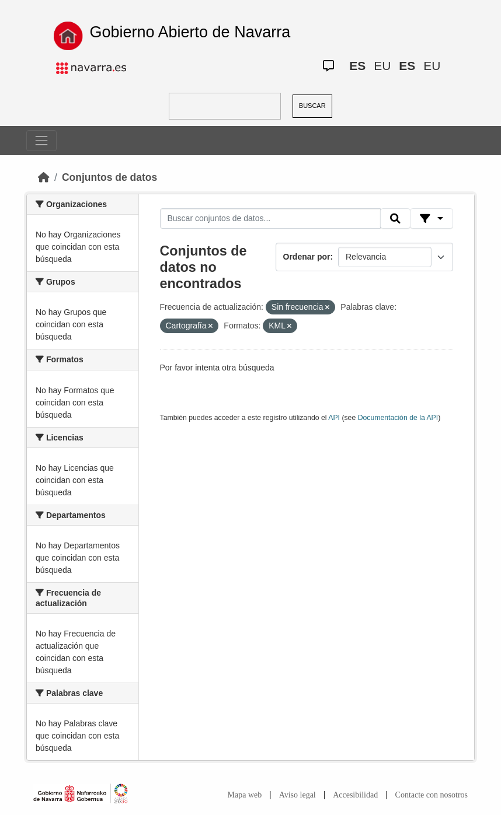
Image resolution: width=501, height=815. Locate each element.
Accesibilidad (355, 794)
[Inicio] (44, 177)
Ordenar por (306, 256)
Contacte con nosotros (431, 794)
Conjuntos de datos (109, 177)
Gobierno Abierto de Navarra (189, 32)
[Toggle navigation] (41, 140)
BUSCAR (312, 105)
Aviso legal (297, 794)
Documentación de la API (398, 418)
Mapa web (245, 794)
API (334, 418)
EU (382, 65)
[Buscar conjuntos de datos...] (270, 218)
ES (357, 65)
